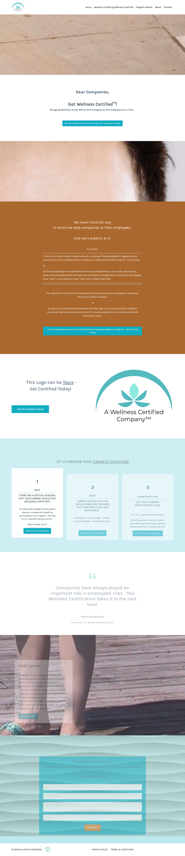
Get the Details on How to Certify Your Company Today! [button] (92, 123)
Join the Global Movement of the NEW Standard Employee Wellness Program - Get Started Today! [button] (92, 331)
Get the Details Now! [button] (30, 409)
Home (88, 7)
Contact (168, 7)
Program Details (144, 7)
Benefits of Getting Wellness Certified (113, 7)
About (158, 7)
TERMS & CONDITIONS (122, 849)
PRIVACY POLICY (100, 849)
